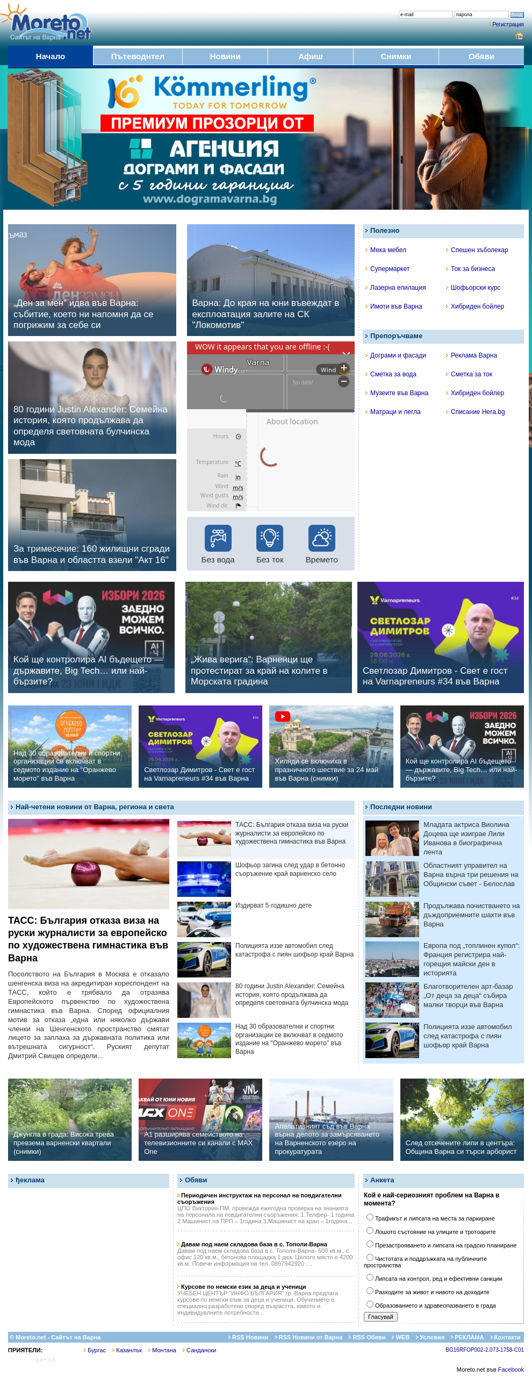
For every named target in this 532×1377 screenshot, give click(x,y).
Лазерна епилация (395, 287)
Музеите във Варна (396, 393)
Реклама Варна (471, 355)
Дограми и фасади (395, 355)
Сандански (199, 1350)
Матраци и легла (393, 412)
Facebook (511, 1369)
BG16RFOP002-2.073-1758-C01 (484, 1350)
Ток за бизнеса (470, 269)
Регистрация (508, 24)
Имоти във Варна (393, 306)
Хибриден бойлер (475, 306)
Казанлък (127, 1350)
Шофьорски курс (473, 287)
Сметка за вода (390, 374)
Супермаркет (387, 269)
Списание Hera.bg (475, 412)
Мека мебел (385, 250)
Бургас (95, 1350)
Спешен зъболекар (477, 250)
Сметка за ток (469, 374)
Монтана (162, 1350)
